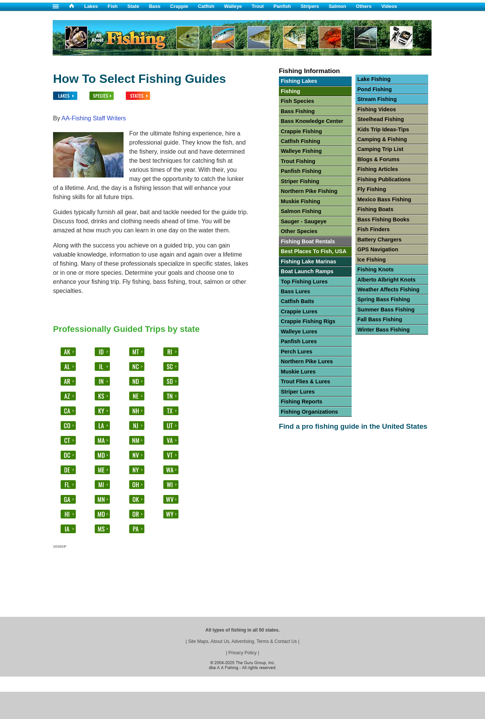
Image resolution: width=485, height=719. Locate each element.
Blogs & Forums (378, 159)
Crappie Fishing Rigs (308, 321)
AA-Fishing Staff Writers (93, 118)
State (133, 6)
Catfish (206, 6)
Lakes (91, 6)
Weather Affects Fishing (388, 289)
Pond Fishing (374, 89)
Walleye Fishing (301, 151)
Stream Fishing (377, 99)
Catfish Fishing (300, 141)
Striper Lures (298, 392)
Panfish (282, 6)
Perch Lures (296, 352)
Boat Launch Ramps (307, 271)
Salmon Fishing (301, 211)
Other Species (299, 231)
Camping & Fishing (382, 139)
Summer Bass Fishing (386, 310)
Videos (389, 6)
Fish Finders (373, 229)
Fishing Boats (375, 209)
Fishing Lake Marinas (308, 261)
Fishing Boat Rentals (308, 241)
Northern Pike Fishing (309, 191)
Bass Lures (295, 291)
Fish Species (297, 101)
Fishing (290, 91)
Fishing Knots (375, 269)
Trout (258, 6)
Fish (112, 6)
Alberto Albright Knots (386, 280)
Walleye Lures (299, 331)
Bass (155, 6)
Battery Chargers (379, 240)
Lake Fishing (374, 79)
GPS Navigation (377, 249)
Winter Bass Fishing (383, 330)
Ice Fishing (371, 260)
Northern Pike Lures (307, 361)
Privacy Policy (242, 652)
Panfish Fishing (301, 171)
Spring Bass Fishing (383, 299)
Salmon (337, 6)
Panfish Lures (299, 341)
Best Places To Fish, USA (313, 251)
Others (363, 6)
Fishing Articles (377, 169)
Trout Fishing (298, 161)
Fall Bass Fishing (379, 319)
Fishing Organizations (309, 412)
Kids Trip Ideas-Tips (383, 129)
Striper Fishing (300, 181)
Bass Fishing (298, 111)
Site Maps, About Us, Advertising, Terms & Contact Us (242, 641)
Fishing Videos (376, 109)
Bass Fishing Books (383, 219)
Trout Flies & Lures (305, 381)
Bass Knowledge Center (312, 121)
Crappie (179, 6)
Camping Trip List (380, 149)
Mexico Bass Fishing (384, 199)
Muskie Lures (298, 372)
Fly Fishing (371, 189)
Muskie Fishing (300, 201)
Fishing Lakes (299, 81)
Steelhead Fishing (380, 119)
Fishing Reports (301, 401)
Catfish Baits (297, 301)
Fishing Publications (384, 179)
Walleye (233, 6)
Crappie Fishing (301, 131)
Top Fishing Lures (304, 282)
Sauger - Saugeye (304, 221)
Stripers (309, 6)
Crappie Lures (299, 311)
